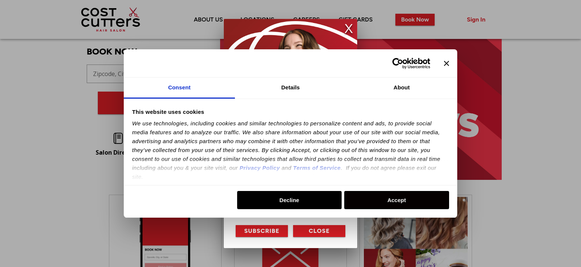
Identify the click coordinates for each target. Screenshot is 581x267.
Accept (396, 200)
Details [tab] (290, 87)
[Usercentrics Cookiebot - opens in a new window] (397, 63)
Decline (289, 200)
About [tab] (402, 87)
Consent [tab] (179, 87)
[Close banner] (446, 63)
